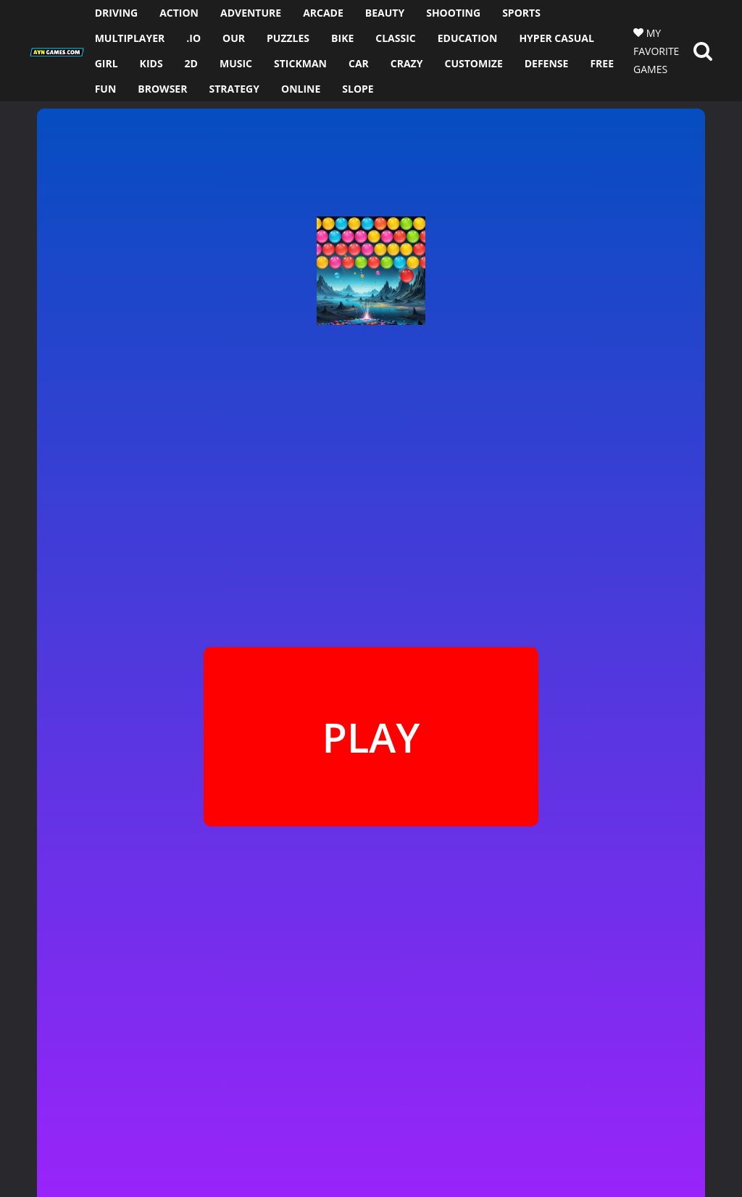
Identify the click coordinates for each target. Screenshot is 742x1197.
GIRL (106, 63)
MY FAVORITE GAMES (656, 51)
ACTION (179, 13)
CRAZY (407, 63)
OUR (233, 38)
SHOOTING (453, 13)
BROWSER (162, 89)
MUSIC (236, 63)
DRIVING (116, 13)
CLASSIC (395, 38)
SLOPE (357, 89)
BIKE (342, 38)
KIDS (151, 63)
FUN (106, 89)
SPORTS (521, 13)
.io (193, 38)
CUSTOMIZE (473, 63)
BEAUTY (384, 13)
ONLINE (300, 89)
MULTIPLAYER (130, 38)
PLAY (371, 736)
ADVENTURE (250, 13)
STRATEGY (234, 89)
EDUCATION (468, 38)
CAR (359, 63)
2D (191, 63)
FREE (602, 63)
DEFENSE (547, 63)
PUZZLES (288, 38)
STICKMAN (300, 63)
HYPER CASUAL (556, 38)
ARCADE (323, 13)
